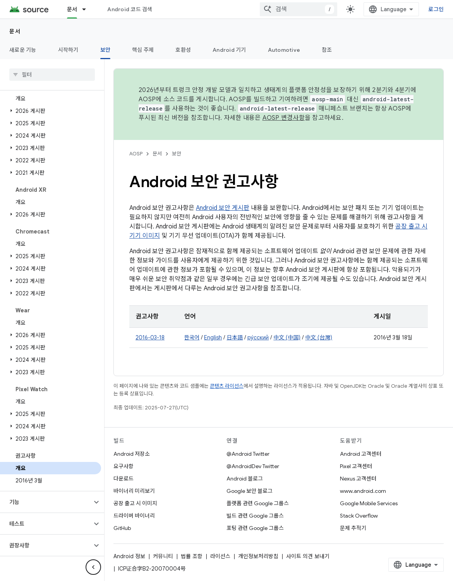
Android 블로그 (244, 478)
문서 (15, 31)
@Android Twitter (247, 453)
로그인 (436, 9)
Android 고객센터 (360, 453)
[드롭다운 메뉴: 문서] (87, 9)
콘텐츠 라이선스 (227, 386)
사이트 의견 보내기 (307, 556)
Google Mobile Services (369, 503)
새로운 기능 (22, 49)
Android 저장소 (131, 453)
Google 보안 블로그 (249, 490)
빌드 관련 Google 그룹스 (255, 515)
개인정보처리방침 (258, 556)
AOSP (135, 153)
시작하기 (68, 49)
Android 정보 (129, 556)
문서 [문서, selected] (72, 9)
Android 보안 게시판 (222, 208)
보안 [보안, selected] (105, 49)
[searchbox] (52, 74)
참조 (327, 49)
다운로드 (123, 478)
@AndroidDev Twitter (252, 466)
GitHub (122, 528)
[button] (50, 111)
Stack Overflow (359, 515)
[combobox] (298, 9)
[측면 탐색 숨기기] (93, 567)
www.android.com (363, 490)
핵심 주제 (143, 49)
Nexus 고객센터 (358, 478)
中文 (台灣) (318, 337)
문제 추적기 (353, 528)
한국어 (191, 337)
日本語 (234, 337)
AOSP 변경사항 (284, 118)
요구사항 (123, 466)
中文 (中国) (286, 337)
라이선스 (220, 556)
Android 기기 (229, 49)
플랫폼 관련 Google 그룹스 (257, 503)
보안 (176, 153)
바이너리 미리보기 (134, 490)
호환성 (183, 49)
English (213, 337)
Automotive (284, 49)
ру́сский (258, 337)
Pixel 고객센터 (356, 466)
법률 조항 (191, 556)
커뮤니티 (163, 556)
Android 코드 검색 (129, 9)
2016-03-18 (150, 337)
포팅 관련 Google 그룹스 (255, 528)
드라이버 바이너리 (134, 515)
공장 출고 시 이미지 (135, 503)
